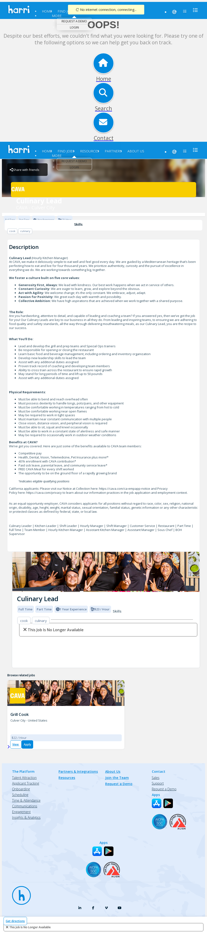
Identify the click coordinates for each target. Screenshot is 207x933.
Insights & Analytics (26, 817)
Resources (89, 151)
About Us (135, 151)
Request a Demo (74, 21)
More (57, 16)
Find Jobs (66, 11)
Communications (24, 806)
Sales (155, 777)
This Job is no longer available (30, 927)
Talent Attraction (24, 777)
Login (74, 27)
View (15, 744)
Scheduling (20, 794)
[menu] (194, 10)
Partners (113, 151)
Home (47, 11)
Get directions (15, 921)
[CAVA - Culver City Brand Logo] (103, 189)
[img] (105, 572)
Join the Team (117, 777)
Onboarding (21, 789)
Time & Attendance (26, 800)
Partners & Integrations (78, 771)
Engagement (21, 812)
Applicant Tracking (25, 783)
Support (158, 783)
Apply (27, 744)
